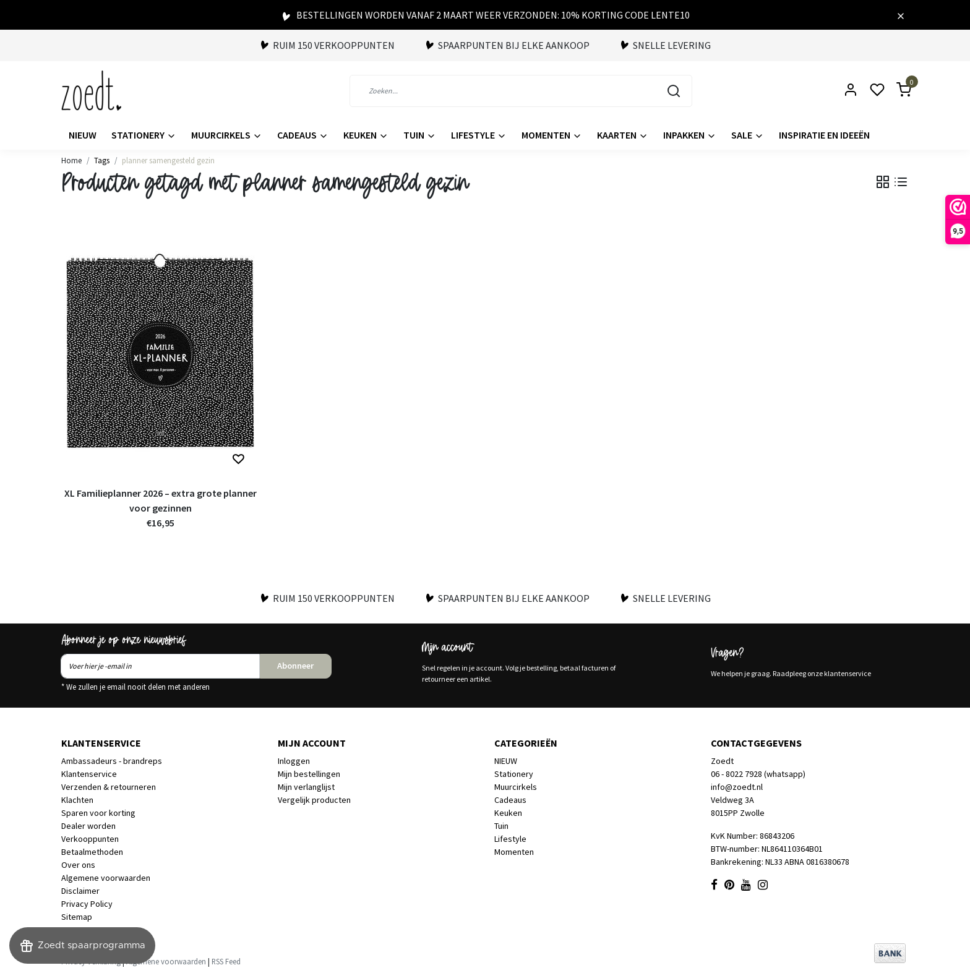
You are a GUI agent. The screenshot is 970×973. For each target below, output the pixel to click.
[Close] (900, 14)
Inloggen (294, 760)
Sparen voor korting (98, 812)
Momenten (551, 135)
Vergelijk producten (314, 799)
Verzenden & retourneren (108, 786)
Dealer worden (88, 825)
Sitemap (76, 916)
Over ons (78, 864)
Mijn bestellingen (309, 773)
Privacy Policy (87, 903)
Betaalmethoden (92, 851)
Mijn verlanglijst (306, 786)
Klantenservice (89, 773)
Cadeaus (302, 135)
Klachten (77, 799)
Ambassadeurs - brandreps (111, 760)
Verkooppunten (90, 838)
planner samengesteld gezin (168, 160)
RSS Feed (226, 961)
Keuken (365, 135)
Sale (747, 135)
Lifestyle (479, 135)
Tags (101, 160)
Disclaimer (80, 890)
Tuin (419, 135)
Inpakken (689, 135)
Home (71, 160)
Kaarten (622, 135)
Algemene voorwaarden (105, 877)
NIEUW (83, 135)
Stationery (143, 135)
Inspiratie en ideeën (824, 135)
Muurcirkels (226, 135)
